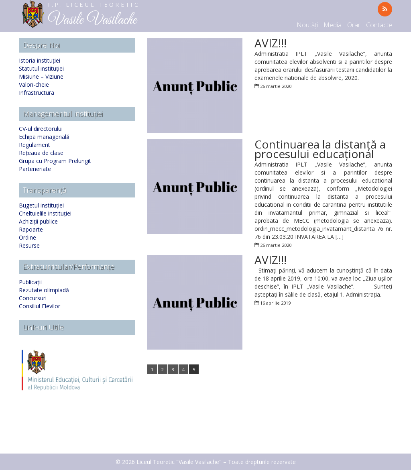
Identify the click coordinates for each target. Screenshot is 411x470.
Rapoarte (31, 229)
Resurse (29, 245)
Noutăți (307, 24)
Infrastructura (36, 92)
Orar (353, 24)
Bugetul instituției (41, 205)
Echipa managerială (44, 136)
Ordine (27, 237)
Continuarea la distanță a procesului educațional (320, 148)
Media (333, 24)
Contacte (379, 24)
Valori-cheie (34, 84)
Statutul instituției (41, 68)
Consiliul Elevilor (39, 306)
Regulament (34, 145)
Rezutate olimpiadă (44, 290)
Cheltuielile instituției (45, 213)
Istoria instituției (39, 60)
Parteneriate (35, 169)
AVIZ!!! (270, 43)
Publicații (30, 282)
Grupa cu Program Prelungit (55, 161)
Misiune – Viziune (41, 76)
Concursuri (33, 298)
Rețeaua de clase (41, 153)
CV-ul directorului (41, 128)
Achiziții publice (38, 221)
